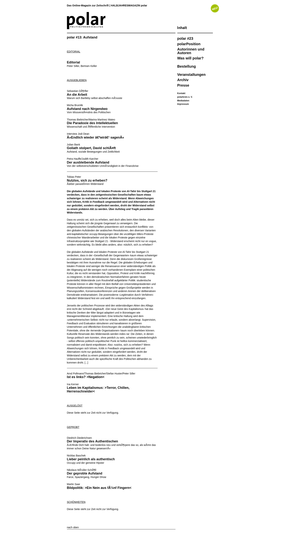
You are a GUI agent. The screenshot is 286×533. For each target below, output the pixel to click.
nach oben (73, 527)
